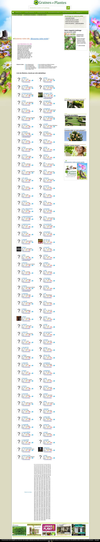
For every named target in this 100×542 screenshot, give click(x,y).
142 (49, 484)
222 (39, 499)
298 (37, 512)
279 (42, 508)
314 (42, 515)
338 (49, 518)
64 (48, 471)
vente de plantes (79, 23)
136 (35, 484)
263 (37, 506)
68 (38, 473)
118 (42, 480)
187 (39, 492)
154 (44, 486)
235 (37, 501)
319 (37, 516)
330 (46, 517)
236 (39, 501)
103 (39, 478)
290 (35, 511)
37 (48, 468)
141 (46, 484)
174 (42, 490)
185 (35, 492)
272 (42, 507)
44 (44, 469)
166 (39, 489)
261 (49, 505)
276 (35, 508)
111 (42, 479)
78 (40, 474)
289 (49, 510)
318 (35, 516)
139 (42, 484)
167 (42, 489)
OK (52, 541)
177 (49, 490)
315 (44, 515)
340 (37, 520)
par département (30, 64)
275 (49, 507)
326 (37, 517)
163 (49, 487)
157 (35, 487)
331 (49, 517)
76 (36, 474)
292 (39, 511)
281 (46, 508)
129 (35, 483)
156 (49, 486)
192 (35, 494)
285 (39, 510)
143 (35, 485)
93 (35, 476)
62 (44, 471)
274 (46, 507)
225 (46, 499)
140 (44, 484)
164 (35, 489)
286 (42, 510)
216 (42, 497)
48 (35, 470)
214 (37, 497)
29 (50, 466)
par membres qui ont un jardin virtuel (47, 68)
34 (42, 468)
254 (49, 503)
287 (44, 510)
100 (48, 476)
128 (49, 481)
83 (50, 474)
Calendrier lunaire (69, 18)
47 (50, 469)
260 (46, 505)
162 (46, 487)
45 (46, 469)
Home (13, 12)
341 (39, 520)
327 (39, 517)
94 (36, 476)
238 (44, 501)
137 (37, 484)
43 (42, 469)
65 (50, 471)
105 (44, 478)
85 (36, 475)
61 (42, 471)
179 (37, 491)
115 (35, 480)
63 (46, 471)
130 (37, 483)
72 (46, 473)
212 (49, 496)
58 (36, 471)
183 (46, 491)
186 (37, 492)
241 (35, 502)
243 (39, 502)
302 (46, 512)
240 (49, 501)
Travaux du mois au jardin (72, 19)
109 (37, 479)
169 (46, 489)
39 (35, 469)
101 (35, 478)
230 (42, 500)
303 (49, 512)
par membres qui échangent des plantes (48, 66)
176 (46, 490)
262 (35, 506)
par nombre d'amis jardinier (45, 65)
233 (49, 500)
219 (49, 497)
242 (37, 502)
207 (37, 496)
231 (44, 500)
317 (49, 515)
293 (42, 511)
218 (46, 497)
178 (35, 491)
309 (46, 513)
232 (46, 500)
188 (42, 492)
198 (49, 494)
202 (42, 495)
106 (46, 478)
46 (48, 469)
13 (36, 465)
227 (35, 500)
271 (39, 507)
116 (37, 480)
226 (49, 499)
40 (36, 469)
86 (38, 475)
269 (35, 507)
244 (42, 502)
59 (38, 471)
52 (42, 470)
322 (44, 516)
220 (35, 499)
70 (42, 473)
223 (42, 499)
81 (46, 474)
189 (44, 492)
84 (35, 475)
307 (42, 513)
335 (42, 518)
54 (46, 470)
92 (50, 475)
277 (37, 508)
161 (44, 487)
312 (37, 515)
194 (39, 494)
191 (49, 492)
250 (39, 503)
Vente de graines (69, 23)
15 (40, 465)
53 (44, 470)
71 (44, 473)
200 (37, 495)
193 (37, 494)
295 (46, 511)
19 (48, 465)
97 (42, 476)
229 (39, 500)
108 (35, 479)
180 (39, 491)
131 (39, 483)
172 (37, 490)
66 (35, 473)
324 (49, 516)
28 (48, 466)
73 (48, 473)
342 (42, 520)
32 (38, 468)
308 (44, 513)
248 (35, 503)
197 (46, 494)
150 (35, 486)
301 (44, 512)
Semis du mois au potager (72, 21)
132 (42, 483)
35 (44, 468)
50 (38, 470)
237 (42, 501)
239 (46, 501)
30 (35, 468)
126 (44, 481)
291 (37, 511)
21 (35, 466)
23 (38, 466)
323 (46, 516)
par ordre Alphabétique (31, 68)
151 (37, 486)
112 (44, 479)
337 (46, 518)
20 (50, 465)
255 (35, 505)
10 (48, 464)
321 (42, 516)
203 (44, 495)
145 (39, 485)
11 (50, 464)
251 (42, 503)
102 (37, 478)
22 (36, 466)
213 (35, 497)
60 (40, 471)
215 (39, 497)
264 (39, 506)
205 (49, 495)
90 (46, 475)
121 (49, 480)
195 (42, 494)
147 (44, 485)
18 (46, 465)
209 (42, 496)
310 (49, 513)
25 (42, 466)
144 (37, 485)
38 (50, 468)
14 (38, 465)
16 (42, 465)
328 (42, 517)
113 (46, 479)
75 (35, 474)
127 (46, 481)
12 (35, 465)
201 (39, 495)
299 (39, 512)
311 (35, 515)
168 (44, 489)
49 (36, 470)
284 (37, 510)
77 (38, 474)
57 (35, 471)
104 (42, 478)
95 (38, 476)
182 (44, 491)
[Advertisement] (37, 26)
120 (46, 480)
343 (44, 520)
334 (39, 518)
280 (44, 508)
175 (44, 490)
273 (44, 507)
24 (40, 466)
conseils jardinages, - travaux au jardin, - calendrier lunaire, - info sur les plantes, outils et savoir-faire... (76, 40)
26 (44, 466)
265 (42, 506)
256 (37, 505)
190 (46, 492)
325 (35, 517)
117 (39, 480)
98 (44, 476)
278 (39, 508)
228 (37, 500)
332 (35, 518)
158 (37, 487)
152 (39, 486)
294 (44, 511)
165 (37, 489)
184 (49, 491)
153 (42, 486)
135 (49, 483)
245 (44, 502)
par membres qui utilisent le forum (46, 64)
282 (49, 508)
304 (35, 513)
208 (39, 496)
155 (46, 486)
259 (44, 505)
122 (35, 481)
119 (44, 480)
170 (49, 489)
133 (44, 483)
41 (38, 469)
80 (44, 474)
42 (40, 469)
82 (48, 474)
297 (35, 512)
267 (46, 506)
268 (49, 506)
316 (46, 515)
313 (39, 515)
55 (48, 470)
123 (37, 481)
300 (42, 512)
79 (42, 474)
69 (40, 473)
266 (44, 506)
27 (46, 466)
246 (46, 502)
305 (37, 513)
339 (35, 520)
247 (49, 502)
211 (46, 496)
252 (44, 503)
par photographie (30, 65)
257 (39, 505)
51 (40, 470)
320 (39, 516)
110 (39, 479)
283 (35, 510)
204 (46, 495)
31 (36, 468)
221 (37, 499)
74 (50, 473)
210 (44, 496)
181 (42, 491)
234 (35, 501)
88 (42, 475)
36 (46, 468)
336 (44, 518)
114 (49, 479)
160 (42, 487)
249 (37, 503)
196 (44, 494)
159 (39, 487)
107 (49, 478)
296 (49, 511)
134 (46, 483)
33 (40, 468)
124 (39, 481)
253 (46, 503)
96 (40, 476)
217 (44, 497)
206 (35, 496)
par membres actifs (30, 66)
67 (36, 473)
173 (39, 490)
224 (44, 499)
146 (42, 485)
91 (48, 475)
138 (39, 484)
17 (44, 465)
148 (46, 485)
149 (49, 485)
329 (44, 517)
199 (35, 495)
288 (46, 510)
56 (50, 470)
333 (37, 518)
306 (39, 513)
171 (35, 490)
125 (42, 481)
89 (44, 475)
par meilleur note (30, 69)
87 (40, 475)
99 (46, 476)
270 (37, 507)
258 (42, 505)
